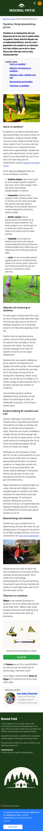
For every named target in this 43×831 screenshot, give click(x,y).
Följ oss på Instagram (11, 806)
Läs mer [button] (7, 821)
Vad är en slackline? (18, 64)
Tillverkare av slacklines (19, 86)
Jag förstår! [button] (12, 827)
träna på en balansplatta (28, 535)
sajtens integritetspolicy (24, 752)
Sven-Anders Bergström (27, 693)
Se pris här (21, 657)
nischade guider (6, 738)
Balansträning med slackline (21, 82)
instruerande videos (31, 738)
